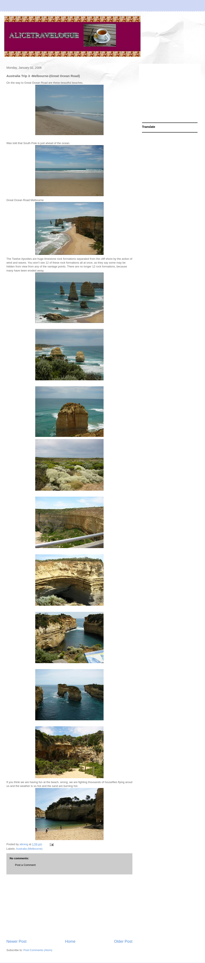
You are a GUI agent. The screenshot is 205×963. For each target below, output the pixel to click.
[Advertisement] (69, 906)
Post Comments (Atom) (37, 950)
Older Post (123, 941)
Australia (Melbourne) (29, 848)
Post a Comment (25, 865)
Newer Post (16, 941)
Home (70, 941)
